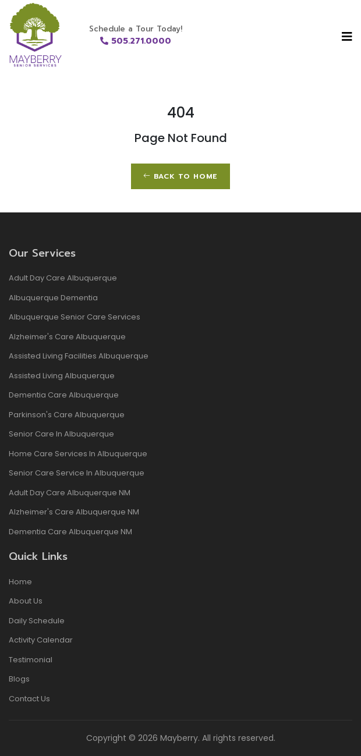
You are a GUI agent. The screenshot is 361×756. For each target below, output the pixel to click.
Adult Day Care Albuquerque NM (69, 492)
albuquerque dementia (53, 297)
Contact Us (29, 698)
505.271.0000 (135, 41)
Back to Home (180, 176)
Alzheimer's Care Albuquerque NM (74, 511)
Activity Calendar (41, 639)
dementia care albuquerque (64, 394)
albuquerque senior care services (74, 316)
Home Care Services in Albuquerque (78, 453)
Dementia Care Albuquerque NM (70, 531)
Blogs (19, 678)
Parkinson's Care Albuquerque (67, 414)
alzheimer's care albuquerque (67, 336)
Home (20, 581)
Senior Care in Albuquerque (61, 433)
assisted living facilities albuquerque (78, 355)
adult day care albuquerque (63, 277)
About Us (26, 600)
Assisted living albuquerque (62, 375)
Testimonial (30, 659)
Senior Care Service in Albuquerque (76, 472)
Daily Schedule (37, 620)
